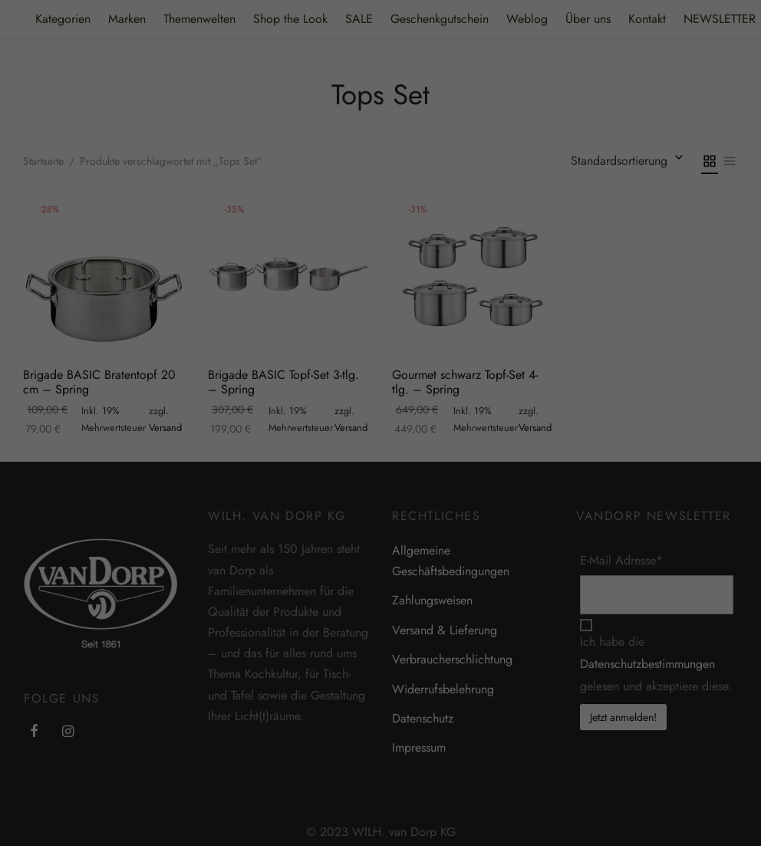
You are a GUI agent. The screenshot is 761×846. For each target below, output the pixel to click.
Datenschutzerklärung (398, 566)
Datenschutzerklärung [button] (557, 796)
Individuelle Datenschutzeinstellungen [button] (550, 762)
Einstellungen (663, 566)
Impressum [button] (622, 796)
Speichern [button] (550, 717)
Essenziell (438, 617)
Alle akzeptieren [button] (550, 672)
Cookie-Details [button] (485, 796)
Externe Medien (638, 617)
